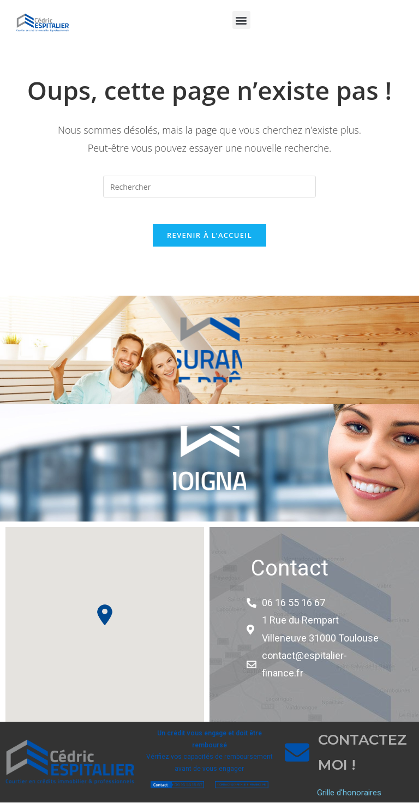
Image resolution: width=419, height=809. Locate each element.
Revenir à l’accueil (209, 241)
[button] (241, 20)
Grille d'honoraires (349, 799)
